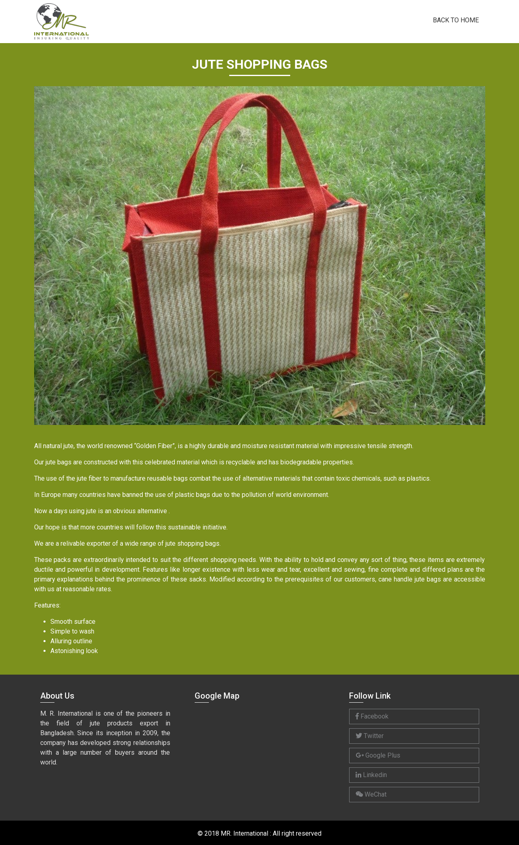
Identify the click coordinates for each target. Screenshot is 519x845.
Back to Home (456, 19)
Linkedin (371, 775)
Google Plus (378, 755)
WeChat (371, 794)
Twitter (370, 736)
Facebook (372, 716)
